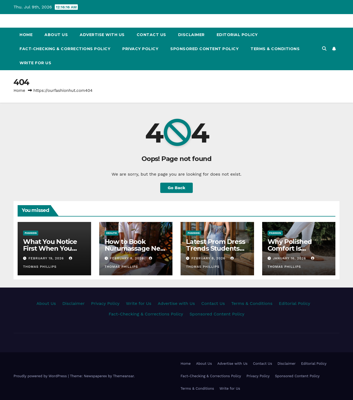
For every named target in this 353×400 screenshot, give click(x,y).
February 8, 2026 (127, 258)
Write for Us (35, 62)
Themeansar (123, 376)
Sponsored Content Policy (204, 48)
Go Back (176, 187)
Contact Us (151, 34)
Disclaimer (191, 34)
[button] (324, 48)
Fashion (31, 232)
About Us (56, 34)
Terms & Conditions (275, 48)
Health (111, 232)
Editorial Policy (237, 34)
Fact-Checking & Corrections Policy (65, 48)
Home (26, 34)
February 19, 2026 (46, 258)
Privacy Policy (140, 48)
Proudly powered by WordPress (41, 376)
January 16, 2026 (290, 258)
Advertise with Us (102, 34)
